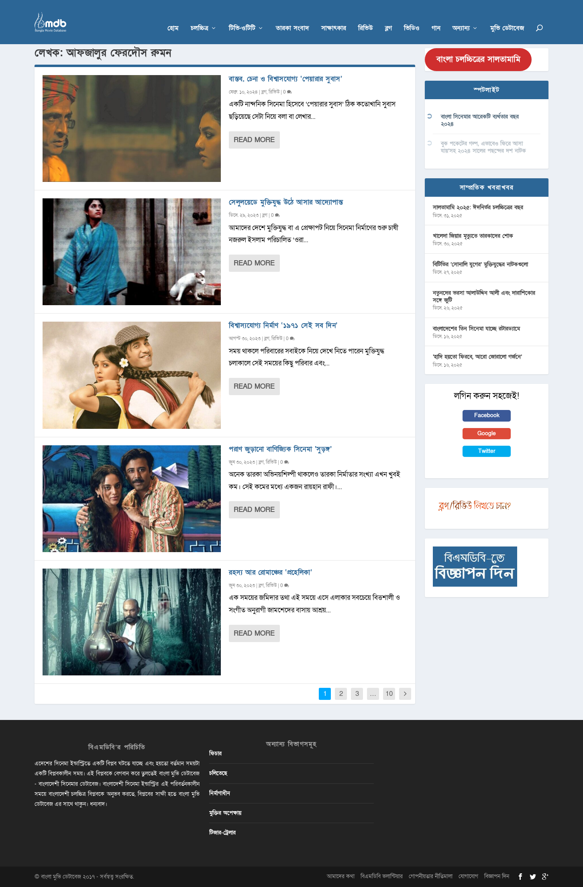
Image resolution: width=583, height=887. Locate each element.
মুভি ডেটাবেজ (507, 16)
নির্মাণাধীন (219, 793)
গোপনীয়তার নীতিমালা (431, 876)
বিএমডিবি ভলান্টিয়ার (382, 876)
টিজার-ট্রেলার (222, 832)
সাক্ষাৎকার (333, 16)
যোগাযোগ (468, 876)
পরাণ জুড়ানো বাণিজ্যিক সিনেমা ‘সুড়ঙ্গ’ (280, 449)
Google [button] (486, 433)
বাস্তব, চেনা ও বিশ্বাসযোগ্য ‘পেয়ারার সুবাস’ (285, 79)
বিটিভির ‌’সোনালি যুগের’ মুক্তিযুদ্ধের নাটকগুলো (480, 264)
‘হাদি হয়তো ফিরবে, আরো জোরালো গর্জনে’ (477, 357)
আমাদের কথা (341, 876)
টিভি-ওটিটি (242, 16)
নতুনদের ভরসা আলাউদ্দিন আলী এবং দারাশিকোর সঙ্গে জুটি (484, 296)
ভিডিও (412, 16)
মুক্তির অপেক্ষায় (225, 813)
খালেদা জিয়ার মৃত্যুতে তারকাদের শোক (473, 236)
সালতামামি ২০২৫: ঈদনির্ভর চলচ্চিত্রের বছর (478, 207)
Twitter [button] (486, 451)
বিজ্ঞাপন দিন (496, 876)
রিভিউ (365, 16)
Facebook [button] (486, 415)
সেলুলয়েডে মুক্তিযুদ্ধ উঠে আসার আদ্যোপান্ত (286, 202)
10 (389, 693)
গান (436, 16)
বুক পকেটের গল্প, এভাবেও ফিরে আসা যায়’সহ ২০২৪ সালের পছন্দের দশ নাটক (483, 147)
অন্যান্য (461, 16)
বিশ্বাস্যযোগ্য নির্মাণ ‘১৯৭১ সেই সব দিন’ (283, 325)
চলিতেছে (218, 773)
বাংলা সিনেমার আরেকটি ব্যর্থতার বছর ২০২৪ (480, 120)
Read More (254, 140)
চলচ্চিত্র (199, 16)
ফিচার (215, 753)
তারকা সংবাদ (292, 16)
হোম (173, 16)
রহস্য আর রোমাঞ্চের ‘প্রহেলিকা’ (270, 572)
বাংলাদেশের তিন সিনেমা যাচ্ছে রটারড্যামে (476, 328)
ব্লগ (388, 16)
